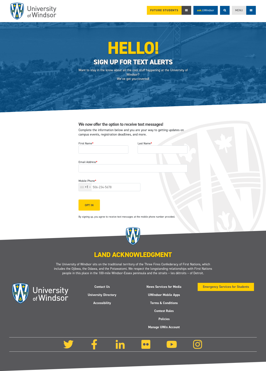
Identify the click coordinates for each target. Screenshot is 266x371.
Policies (164, 319)
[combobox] (85, 187)
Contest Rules (164, 311)
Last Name (145, 143)
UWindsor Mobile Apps (164, 294)
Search (225, 10)
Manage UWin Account (164, 327)
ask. (205, 10)
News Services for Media (163, 287)
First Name (86, 143)
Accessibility (102, 303)
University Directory (102, 294)
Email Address (88, 162)
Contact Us (102, 287)
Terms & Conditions (164, 303)
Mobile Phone (87, 181)
